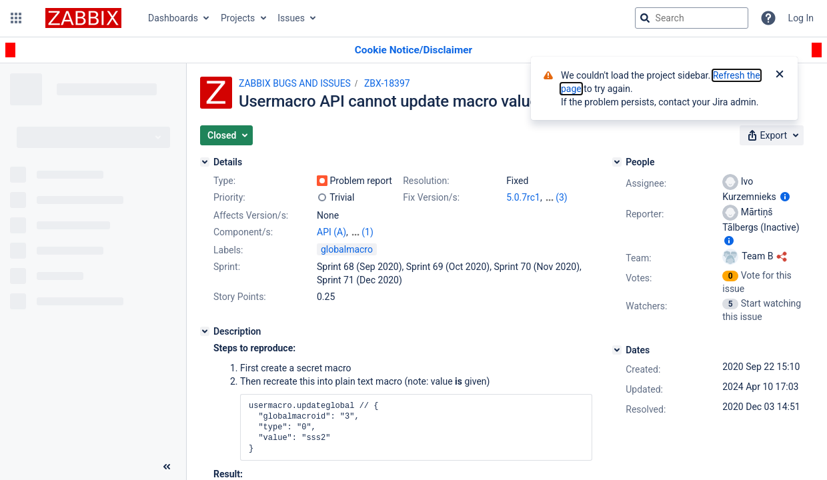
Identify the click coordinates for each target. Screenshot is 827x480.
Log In (801, 18)
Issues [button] (291, 18)
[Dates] (617, 350)
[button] (16, 18)
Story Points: (239, 296)
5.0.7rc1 (523, 197)
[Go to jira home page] (83, 18)
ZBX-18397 (387, 83)
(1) (367, 232)
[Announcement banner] (413, 50)
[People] (617, 162)
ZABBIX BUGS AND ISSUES (295, 83)
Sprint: (226, 266)
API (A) (331, 232)
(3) (562, 197)
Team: (638, 258)
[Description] (204, 331)
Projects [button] (238, 18)
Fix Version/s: (431, 197)
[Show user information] (785, 196)
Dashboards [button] (173, 18)
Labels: (228, 250)
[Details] (204, 162)
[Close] (779, 75)
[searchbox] (691, 18)
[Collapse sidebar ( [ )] (166, 467)
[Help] (768, 18)
